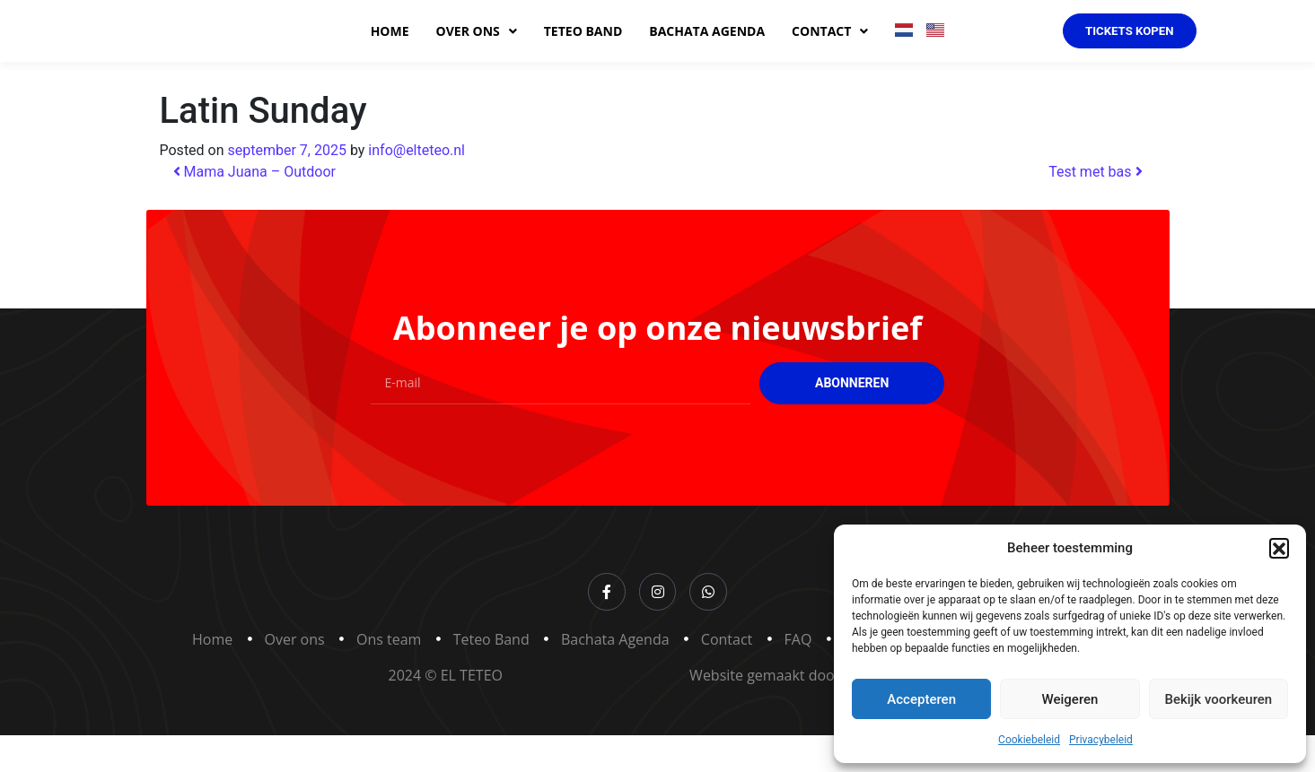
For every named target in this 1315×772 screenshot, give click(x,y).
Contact (830, 50)
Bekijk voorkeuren (1218, 699)
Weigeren (1070, 699)
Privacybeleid (1101, 739)
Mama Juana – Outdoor (254, 209)
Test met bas (1095, 209)
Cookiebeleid (1029, 739)
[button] (1279, 548)
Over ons (476, 50)
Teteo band (583, 49)
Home (390, 49)
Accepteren (921, 699)
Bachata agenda (707, 49)
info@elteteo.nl (416, 187)
